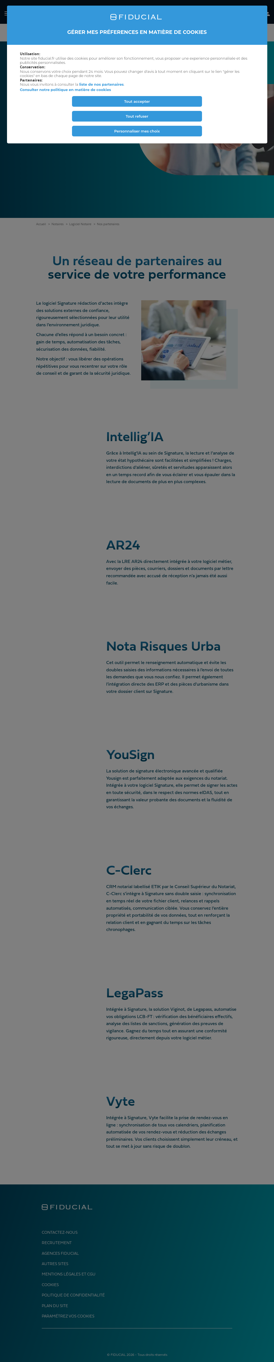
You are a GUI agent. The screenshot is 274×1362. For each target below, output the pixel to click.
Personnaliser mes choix (137, 131)
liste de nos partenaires (101, 84)
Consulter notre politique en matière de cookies (65, 89)
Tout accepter (137, 101)
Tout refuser (137, 116)
